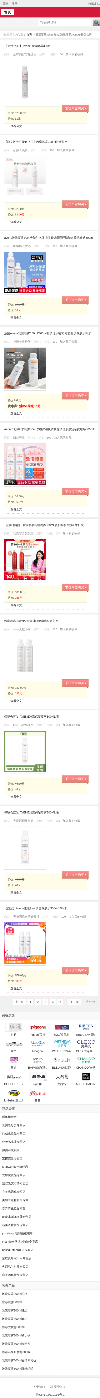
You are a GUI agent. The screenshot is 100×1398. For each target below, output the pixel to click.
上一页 (19, 1002)
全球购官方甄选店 (25, 54)
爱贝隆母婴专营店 (13, 1125)
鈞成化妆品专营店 (13, 1133)
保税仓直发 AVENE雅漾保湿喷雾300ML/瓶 (31, 716)
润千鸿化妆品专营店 (15, 1275)
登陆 (5, 3)
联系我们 (56, 1386)
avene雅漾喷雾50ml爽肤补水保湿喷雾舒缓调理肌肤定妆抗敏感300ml (49, 237)
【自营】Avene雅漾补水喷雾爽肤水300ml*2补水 (35, 908)
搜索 (96, 22)
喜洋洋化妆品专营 (13, 1208)
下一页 (74, 1002)
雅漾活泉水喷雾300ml (16, 1352)
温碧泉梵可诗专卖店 (15, 1183)
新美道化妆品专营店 (15, 1225)
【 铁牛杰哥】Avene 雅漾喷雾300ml (27, 46)
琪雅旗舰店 (9, 1117)
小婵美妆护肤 (22, 341)
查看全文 (16, 126)
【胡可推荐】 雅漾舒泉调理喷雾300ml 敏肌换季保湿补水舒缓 (44, 525)
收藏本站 (94, 3)
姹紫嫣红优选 (22, 246)
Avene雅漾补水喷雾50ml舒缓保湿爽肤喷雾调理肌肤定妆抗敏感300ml (49, 429)
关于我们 (39, 1386)
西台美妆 (19, 437)
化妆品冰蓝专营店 (13, 1141)
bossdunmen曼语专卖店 (17, 1250)
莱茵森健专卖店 (12, 1158)
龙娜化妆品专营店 (13, 1175)
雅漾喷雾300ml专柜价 (16, 1343)
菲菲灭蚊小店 (22, 629)
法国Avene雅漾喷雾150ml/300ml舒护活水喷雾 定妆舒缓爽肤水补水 (47, 333)
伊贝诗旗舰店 (11, 1150)
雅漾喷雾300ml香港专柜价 (19, 1360)
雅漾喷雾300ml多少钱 (16, 1335)
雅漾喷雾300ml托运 (15, 1310)
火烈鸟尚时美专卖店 (15, 1266)
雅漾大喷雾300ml (13, 1327)
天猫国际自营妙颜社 (26, 916)
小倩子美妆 (21, 150)
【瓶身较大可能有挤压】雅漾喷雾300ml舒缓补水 (36, 141)
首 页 (7, 12)
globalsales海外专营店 (16, 1216)
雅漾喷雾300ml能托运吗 (17, 1368)
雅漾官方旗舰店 (23, 533)
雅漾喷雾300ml (12, 1302)
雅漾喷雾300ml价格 (15, 1293)
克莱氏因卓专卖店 (13, 1191)
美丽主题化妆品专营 (15, 1200)
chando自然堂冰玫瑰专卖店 (20, 1241)
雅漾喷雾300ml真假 (15, 1318)
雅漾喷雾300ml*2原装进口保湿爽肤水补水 (31, 621)
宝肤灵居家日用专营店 (16, 1258)
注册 (15, 3)
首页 (29, 34)
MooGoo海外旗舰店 (15, 1166)
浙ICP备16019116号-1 (50, 1394)
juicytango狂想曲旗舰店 (17, 1233)
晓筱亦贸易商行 (23, 725)
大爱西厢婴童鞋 (23, 820)
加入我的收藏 (74, 54)
